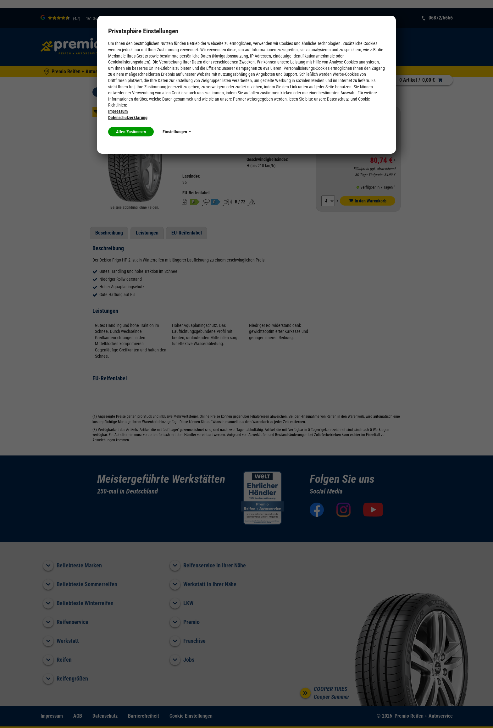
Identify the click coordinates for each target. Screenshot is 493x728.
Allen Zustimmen (131, 131)
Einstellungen (177, 131)
